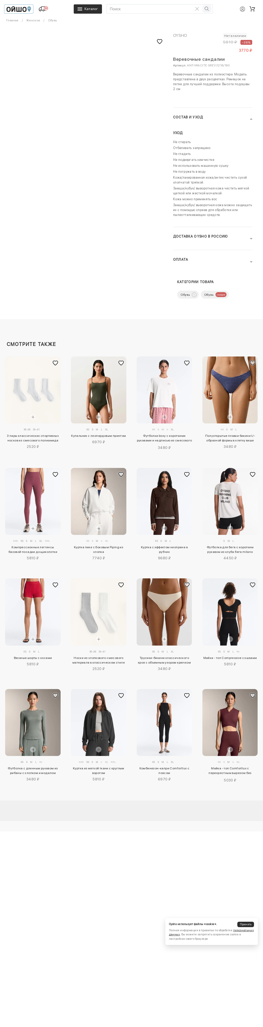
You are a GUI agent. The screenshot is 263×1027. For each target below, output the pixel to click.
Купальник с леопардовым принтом (98, 436)
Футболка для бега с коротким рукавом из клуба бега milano (230, 549)
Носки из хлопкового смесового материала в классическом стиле (98, 660)
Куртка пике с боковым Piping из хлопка (98, 549)
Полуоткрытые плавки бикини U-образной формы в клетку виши (230, 438)
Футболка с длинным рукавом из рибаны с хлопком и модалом (33, 771)
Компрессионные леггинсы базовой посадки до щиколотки (32, 549)
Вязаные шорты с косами (33, 658)
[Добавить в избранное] (55, 363)
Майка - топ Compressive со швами (230, 658)
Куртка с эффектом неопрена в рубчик (164, 549)
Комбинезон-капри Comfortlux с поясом (164, 771)
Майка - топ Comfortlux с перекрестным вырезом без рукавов (230, 771)
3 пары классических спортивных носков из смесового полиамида (33, 438)
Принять (246, 924)
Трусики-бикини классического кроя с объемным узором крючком (164, 660)
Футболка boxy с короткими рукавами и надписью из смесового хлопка (164, 439)
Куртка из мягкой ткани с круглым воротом (98, 771)
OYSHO (180, 35)
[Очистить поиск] (197, 8)
